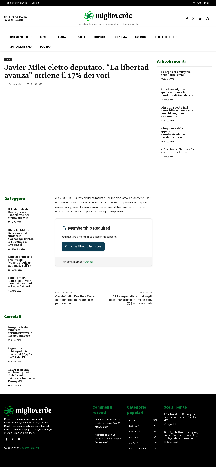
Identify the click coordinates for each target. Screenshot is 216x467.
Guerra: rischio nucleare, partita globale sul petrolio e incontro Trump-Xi (21, 375)
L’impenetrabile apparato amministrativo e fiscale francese (20, 332)
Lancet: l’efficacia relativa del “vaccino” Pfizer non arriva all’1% (20, 261)
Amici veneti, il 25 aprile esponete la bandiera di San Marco (177, 92)
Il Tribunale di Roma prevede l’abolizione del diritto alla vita (18, 214)
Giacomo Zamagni (29, 447)
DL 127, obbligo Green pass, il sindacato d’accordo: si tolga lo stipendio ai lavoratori (21, 237)
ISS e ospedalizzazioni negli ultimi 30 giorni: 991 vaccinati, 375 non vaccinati (130, 300)
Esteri (8, 59)
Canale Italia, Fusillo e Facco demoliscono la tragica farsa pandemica (75, 300)
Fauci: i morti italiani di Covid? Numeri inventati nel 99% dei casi (20, 282)
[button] (207, 19)
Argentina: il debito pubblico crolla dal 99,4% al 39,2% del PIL (21, 353)
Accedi (89, 261)
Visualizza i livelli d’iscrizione (83, 246)
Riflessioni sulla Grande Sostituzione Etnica (177, 151)
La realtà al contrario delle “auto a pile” (176, 73)
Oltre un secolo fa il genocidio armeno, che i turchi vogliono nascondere (177, 112)
